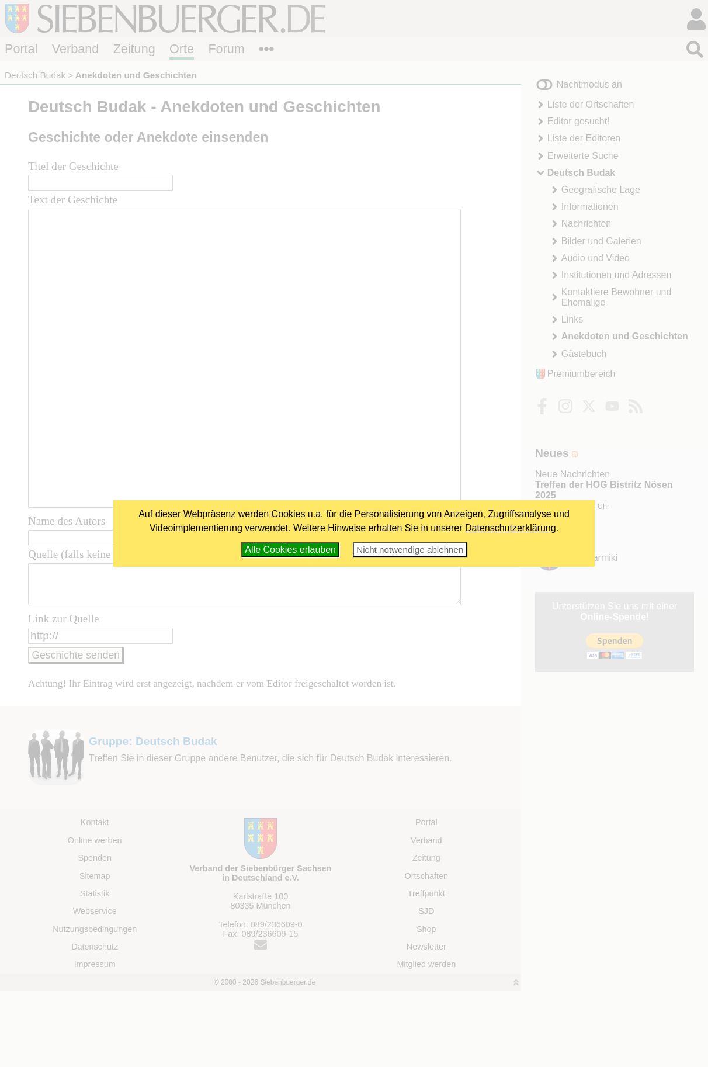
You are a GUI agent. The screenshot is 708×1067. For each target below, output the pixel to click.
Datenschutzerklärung (510, 528)
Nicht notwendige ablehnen (409, 550)
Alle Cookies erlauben (290, 550)
